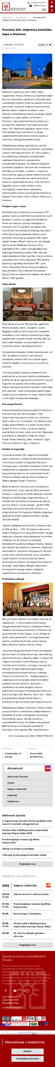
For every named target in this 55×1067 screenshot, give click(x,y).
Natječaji (12, 795)
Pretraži (36, 9)
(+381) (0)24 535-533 (36, 2)
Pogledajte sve (27, 864)
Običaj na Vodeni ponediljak (18, 849)
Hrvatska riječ (22, 736)
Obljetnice (13, 801)
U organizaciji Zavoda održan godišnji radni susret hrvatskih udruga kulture (27, 822)
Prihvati (27, 1052)
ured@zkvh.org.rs (11, 1008)
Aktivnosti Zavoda (17, 776)
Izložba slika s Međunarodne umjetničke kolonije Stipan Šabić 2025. (25, 832)
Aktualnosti (21, 17)
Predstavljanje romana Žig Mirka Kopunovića (20, 841)
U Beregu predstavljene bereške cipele (24, 855)
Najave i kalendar (17, 789)
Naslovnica (7, 17)
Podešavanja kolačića (27, 1059)
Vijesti (10, 782)
